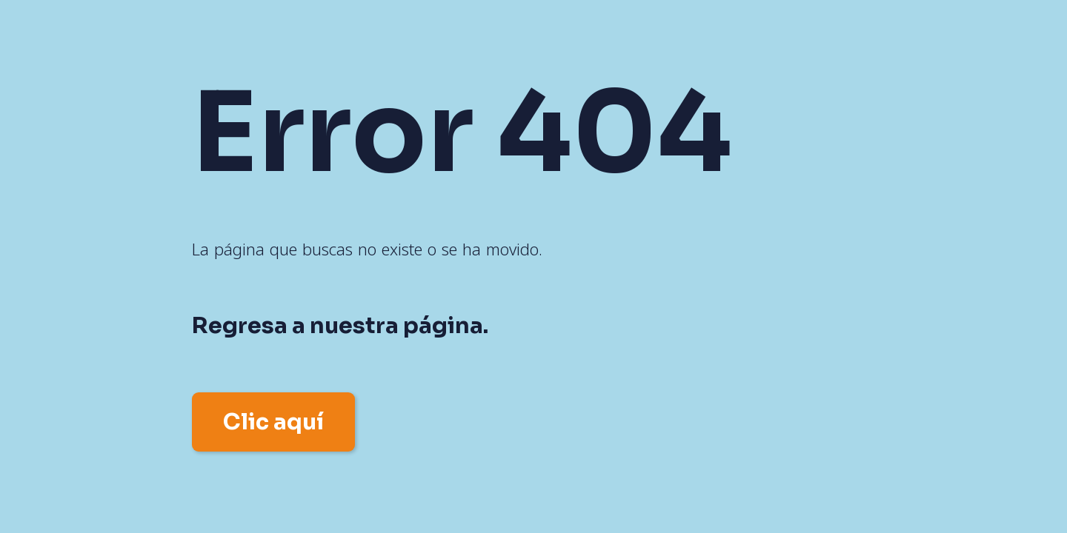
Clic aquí (273, 422)
